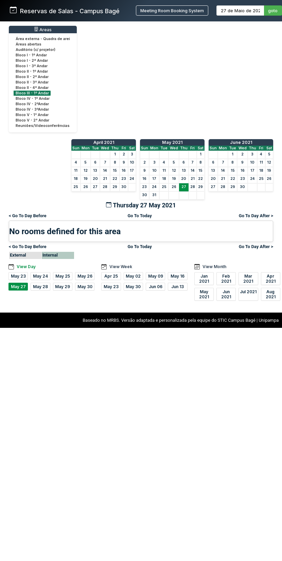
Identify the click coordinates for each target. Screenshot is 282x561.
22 (114, 178)
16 (124, 170)
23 (123, 178)
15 (115, 170)
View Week (120, 266)
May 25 (62, 276)
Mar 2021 (248, 279)
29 (114, 187)
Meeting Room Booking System (172, 10)
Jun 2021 (226, 294)
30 (123, 187)
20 (95, 178)
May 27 (18, 286)
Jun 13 (177, 286)
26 (85, 187)
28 (105, 187)
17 (132, 170)
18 (76, 178)
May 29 (62, 286)
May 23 (18, 276)
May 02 (133, 276)
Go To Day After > (256, 215)
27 (95, 187)
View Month (214, 266)
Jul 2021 (248, 291)
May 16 (177, 276)
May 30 (84, 286)
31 (154, 195)
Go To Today (139, 215)
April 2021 (103, 142)
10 (132, 162)
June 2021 (241, 142)
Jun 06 (155, 286)
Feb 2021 (226, 279)
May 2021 (172, 142)
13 (95, 170)
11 (75, 170)
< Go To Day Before (28, 215)
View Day (26, 266)
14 (105, 170)
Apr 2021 (271, 279)
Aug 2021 (271, 294)
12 (86, 170)
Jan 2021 (204, 279)
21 (105, 178)
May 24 (40, 276)
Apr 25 (111, 276)
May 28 (40, 286)
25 (75, 187)
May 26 (84, 276)
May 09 (155, 276)
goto (273, 10)
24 (131, 178)
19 (86, 178)
